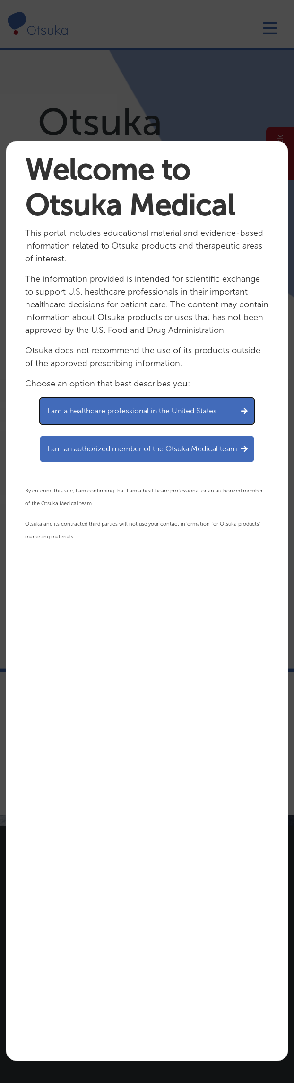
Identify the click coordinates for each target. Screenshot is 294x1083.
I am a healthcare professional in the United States (147, 410)
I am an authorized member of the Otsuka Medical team (147, 448)
